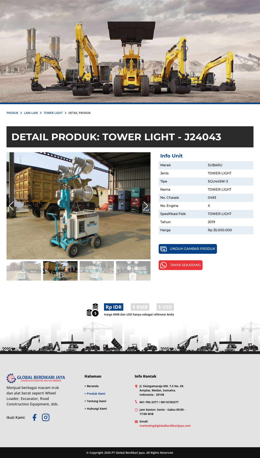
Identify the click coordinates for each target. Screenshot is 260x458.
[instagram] (46, 417)
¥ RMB (140, 307)
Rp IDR (114, 307)
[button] (145, 205)
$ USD (165, 307)
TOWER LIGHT (53, 113)
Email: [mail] (165, 423)
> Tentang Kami (95, 401)
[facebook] (34, 417)
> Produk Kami (94, 393)
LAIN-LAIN (31, 113)
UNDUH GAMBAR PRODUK (187, 249)
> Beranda (91, 386)
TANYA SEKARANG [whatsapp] (180, 265)
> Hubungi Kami (95, 408)
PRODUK (12, 113)
